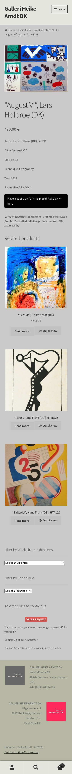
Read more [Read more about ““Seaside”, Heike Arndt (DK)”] (22, 331)
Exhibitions (24, 30)
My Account (12, 767)
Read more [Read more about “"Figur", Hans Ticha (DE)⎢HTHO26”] (22, 426)
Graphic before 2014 (45, 30)
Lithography (11, 225)
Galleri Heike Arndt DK (20, 12)
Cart (56, 764)
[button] (62, 50)
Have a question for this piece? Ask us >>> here (34, 201)
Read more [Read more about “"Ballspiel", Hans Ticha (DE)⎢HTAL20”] (22, 520)
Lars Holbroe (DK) (52, 221)
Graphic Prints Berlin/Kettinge (22, 221)
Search (36, 767)
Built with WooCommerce (21, 752)
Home (12, 30)
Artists (22, 216)
